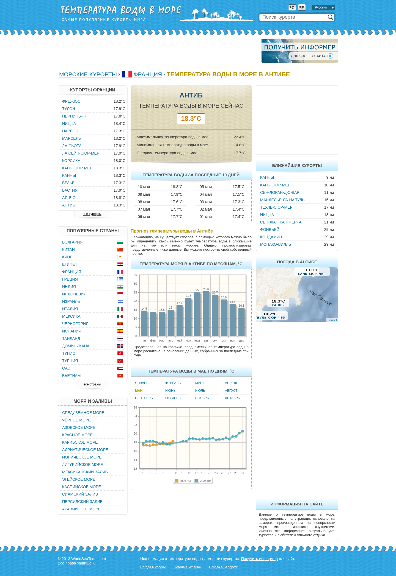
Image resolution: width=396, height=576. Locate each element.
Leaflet (332, 320)
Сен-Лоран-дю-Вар (279, 192)
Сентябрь (144, 398)
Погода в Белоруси (223, 567)
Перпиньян (74, 116)
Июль (200, 391)
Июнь (170, 391)
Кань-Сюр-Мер (275, 185)
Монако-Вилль (275, 244)
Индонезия (74, 294)
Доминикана (75, 346)
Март (199, 383)
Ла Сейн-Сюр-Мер (80, 153)
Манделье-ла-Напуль (282, 200)
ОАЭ (66, 368)
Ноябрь (202, 398)
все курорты (92, 214)
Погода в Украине (187, 567)
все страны (92, 384)
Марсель (71, 138)
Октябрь (173, 398)
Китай (68, 249)
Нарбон (70, 131)
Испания (71, 331)
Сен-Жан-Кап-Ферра (280, 222)
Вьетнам (71, 375)
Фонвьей (269, 229)
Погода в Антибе (297, 261)
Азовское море (78, 427)
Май (138, 391)
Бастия (70, 190)
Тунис (68, 353)
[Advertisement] (158, 50)
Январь (141, 383)
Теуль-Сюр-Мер (276, 207)
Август (231, 391)
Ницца (267, 214)
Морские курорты (88, 74)
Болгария (72, 242)
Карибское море (80, 442)
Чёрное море (76, 420)
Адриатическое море (85, 450)
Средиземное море (83, 412)
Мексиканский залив (85, 472)
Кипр (67, 257)
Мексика (71, 316)
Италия (70, 309)
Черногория (75, 323)
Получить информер (259, 559)
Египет (69, 264)
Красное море (77, 435)
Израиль (71, 301)
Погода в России (153, 567)
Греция (70, 279)
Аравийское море (81, 509)
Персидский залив (82, 501)
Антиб (68, 205)
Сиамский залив (80, 494)
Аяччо (69, 197)
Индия (69, 286)
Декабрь (232, 398)
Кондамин (271, 237)
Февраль (173, 383)
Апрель (231, 383)
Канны (267, 177)
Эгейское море (78, 479)
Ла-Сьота (72, 146)
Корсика (71, 160)
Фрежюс (71, 101)
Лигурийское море (82, 464)
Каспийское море (81, 487)
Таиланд (71, 338)
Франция (148, 74)
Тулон (68, 109)
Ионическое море (81, 457)
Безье (68, 183)
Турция (70, 361)
